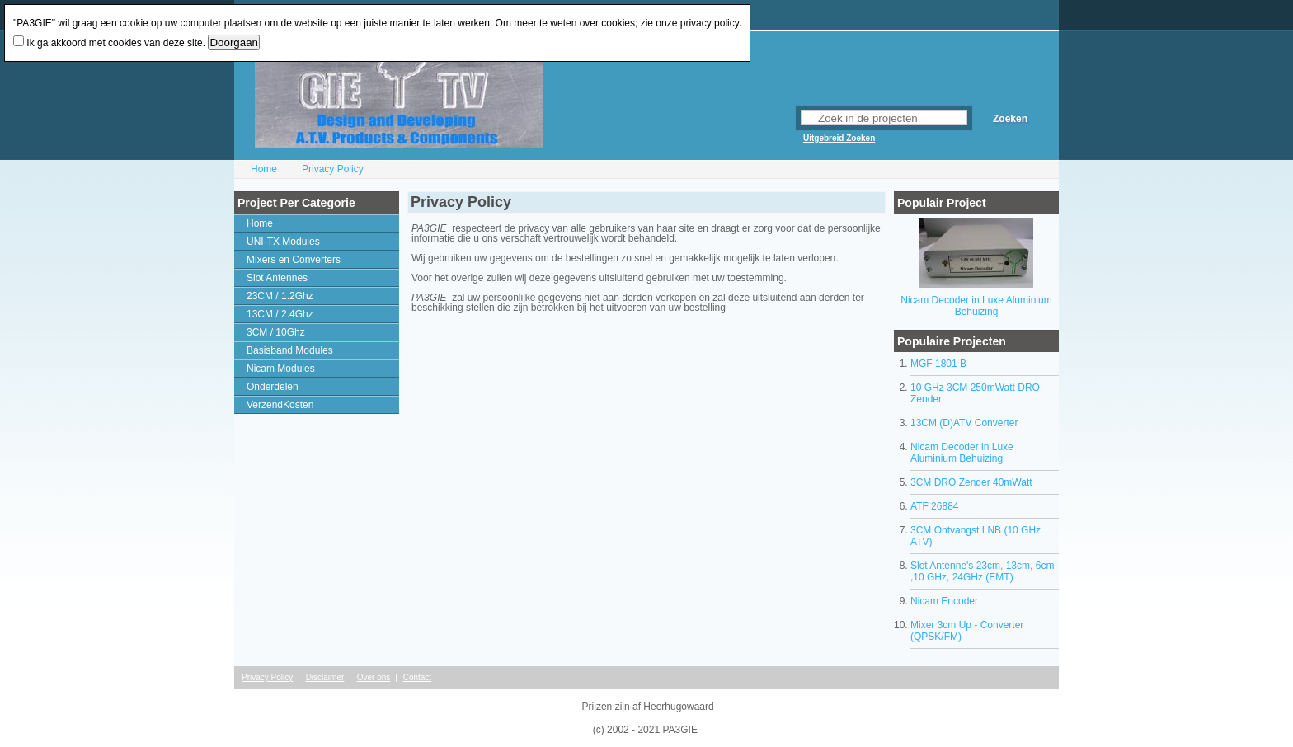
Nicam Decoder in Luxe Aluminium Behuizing (975, 305)
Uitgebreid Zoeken (839, 138)
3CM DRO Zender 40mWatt (971, 482)
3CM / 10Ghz (276, 332)
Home (264, 169)
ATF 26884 (934, 506)
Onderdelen (273, 386)
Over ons (374, 677)
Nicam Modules (281, 368)
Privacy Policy (333, 169)
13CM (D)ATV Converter (964, 423)
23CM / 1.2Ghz (280, 296)
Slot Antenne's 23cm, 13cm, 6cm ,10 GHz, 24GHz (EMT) (982, 571)
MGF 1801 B (938, 363)
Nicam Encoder (944, 601)
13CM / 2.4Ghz (280, 314)
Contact (417, 677)
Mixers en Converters (294, 259)
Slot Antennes (277, 278)
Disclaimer (325, 677)
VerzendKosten (280, 405)
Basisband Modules (290, 350)
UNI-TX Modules (283, 241)
